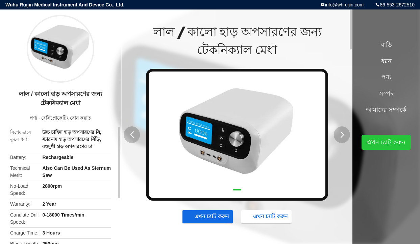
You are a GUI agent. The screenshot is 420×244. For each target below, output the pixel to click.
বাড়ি (386, 44)
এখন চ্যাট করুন (208, 216)
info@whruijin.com (344, 4)
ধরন (386, 61)
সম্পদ (386, 93)
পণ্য (33, 118)
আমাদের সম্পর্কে (386, 109)
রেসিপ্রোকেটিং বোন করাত (66, 118)
